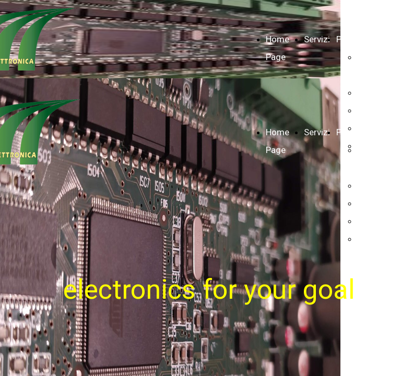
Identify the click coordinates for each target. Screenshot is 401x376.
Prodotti (352, 39)
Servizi (317, 39)
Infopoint (375, 92)
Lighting (373, 221)
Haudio (371, 110)
